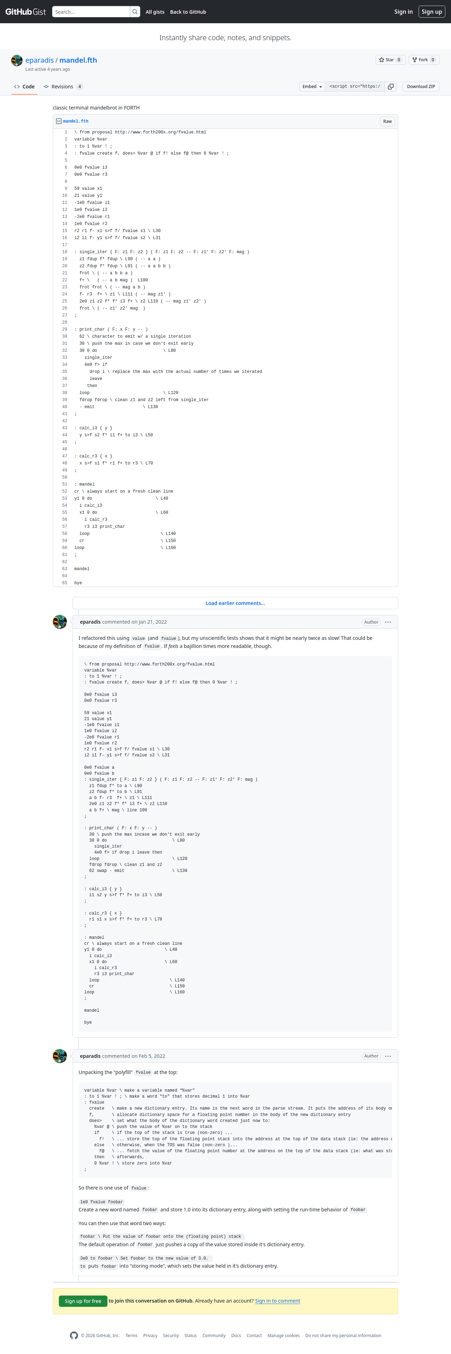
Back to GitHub (188, 11)
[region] (225, 358)
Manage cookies (283, 1336)
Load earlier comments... (235, 603)
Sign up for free (83, 1301)
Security (171, 1336)
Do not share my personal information (343, 1336)
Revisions (63, 86)
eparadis (39, 60)
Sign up (432, 11)
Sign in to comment (277, 1300)
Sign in (404, 11)
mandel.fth (78, 60)
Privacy (150, 1336)
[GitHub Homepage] (74, 1335)
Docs (236, 1336)
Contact (254, 1336)
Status (191, 1336)
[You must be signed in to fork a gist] (424, 60)
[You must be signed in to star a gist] (391, 60)
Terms (131, 1336)
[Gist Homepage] (26, 11)
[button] (391, 87)
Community (214, 1336)
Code (24, 86)
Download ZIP (421, 86)
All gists (155, 11)
